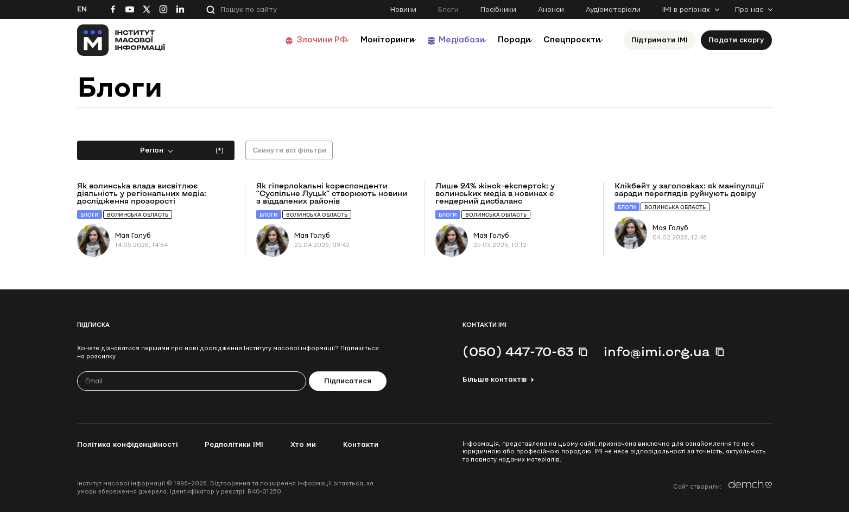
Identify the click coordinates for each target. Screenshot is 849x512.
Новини (403, 10)
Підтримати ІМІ (659, 40)
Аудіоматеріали (613, 10)
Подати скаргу (736, 40)
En (82, 9)
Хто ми (303, 444)
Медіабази (440, 40)
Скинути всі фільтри (289, 150)
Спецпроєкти (567, 40)
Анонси (551, 10)
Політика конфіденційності (127, 444)
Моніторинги (359, 40)
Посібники (498, 10)
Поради (501, 40)
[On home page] (121, 40)
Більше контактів (494, 379)
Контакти (360, 444)
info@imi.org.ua (657, 351)
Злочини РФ (286, 40)
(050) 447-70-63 (517, 351)
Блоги (448, 10)
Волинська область (137, 215)
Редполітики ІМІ (234, 444)
